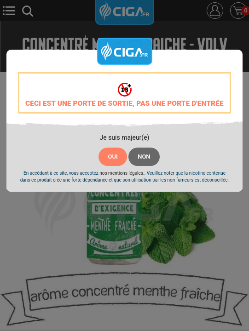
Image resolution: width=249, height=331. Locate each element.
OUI (112, 156)
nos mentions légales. (121, 173)
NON (144, 156)
